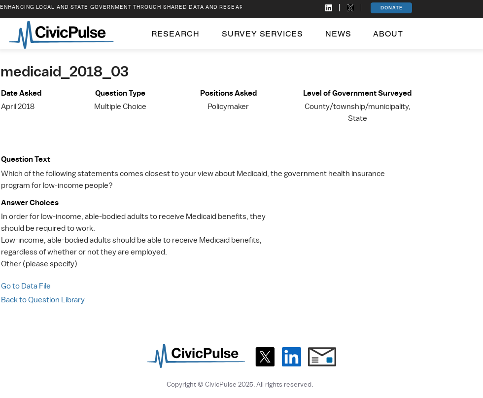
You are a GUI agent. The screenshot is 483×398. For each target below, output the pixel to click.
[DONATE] (391, 7)
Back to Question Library (43, 300)
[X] (265, 356)
